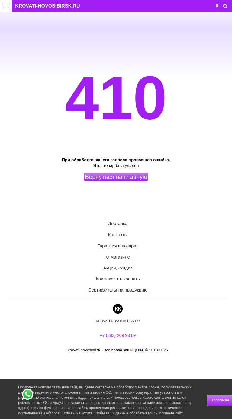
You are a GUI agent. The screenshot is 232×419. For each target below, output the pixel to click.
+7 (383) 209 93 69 (118, 335)
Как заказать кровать (118, 278)
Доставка (117, 223)
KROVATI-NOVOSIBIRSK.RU (47, 5)
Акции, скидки (117, 267)
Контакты (118, 234)
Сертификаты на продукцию (117, 289)
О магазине (118, 256)
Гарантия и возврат (118, 245)
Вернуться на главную (116, 176)
